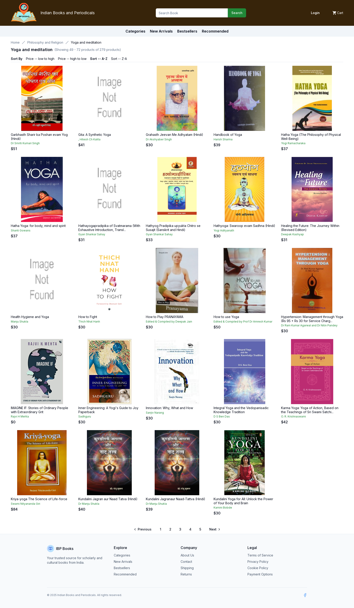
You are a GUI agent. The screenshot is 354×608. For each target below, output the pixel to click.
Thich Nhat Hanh (89, 321)
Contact (186, 561)
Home (15, 42)
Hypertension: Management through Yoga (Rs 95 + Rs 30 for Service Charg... (312, 319)
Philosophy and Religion (45, 42)
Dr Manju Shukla (88, 503)
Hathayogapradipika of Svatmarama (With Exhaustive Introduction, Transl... (109, 228)
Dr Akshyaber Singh (159, 139)
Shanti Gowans (20, 230)
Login (315, 13)
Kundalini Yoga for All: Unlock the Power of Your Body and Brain (243, 501)
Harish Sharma (223, 139)
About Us (187, 555)
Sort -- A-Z (98, 59)
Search (236, 13)
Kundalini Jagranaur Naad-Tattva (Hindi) (175, 499)
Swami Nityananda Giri (25, 503)
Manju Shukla (19, 321)
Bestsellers (122, 568)
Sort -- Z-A (119, 59)
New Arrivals (123, 561)
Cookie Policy (257, 568)
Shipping (187, 568)
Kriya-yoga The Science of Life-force (39, 499)
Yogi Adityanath (224, 230)
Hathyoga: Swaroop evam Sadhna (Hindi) (244, 226)
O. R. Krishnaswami (293, 416)
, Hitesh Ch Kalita (89, 139)
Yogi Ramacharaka (293, 143)
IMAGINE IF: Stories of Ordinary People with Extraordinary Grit (39, 410)
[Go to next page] (214, 529)
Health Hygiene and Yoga (30, 317)
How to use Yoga (226, 317)
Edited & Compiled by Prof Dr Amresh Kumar (243, 321)
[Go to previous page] (143, 529)
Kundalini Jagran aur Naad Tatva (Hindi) (107, 499)
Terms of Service (260, 555)
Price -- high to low (72, 59)
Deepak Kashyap (292, 234)
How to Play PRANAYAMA (164, 317)
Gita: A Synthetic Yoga (94, 135)
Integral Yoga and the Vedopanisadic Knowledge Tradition (241, 410)
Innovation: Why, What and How (169, 408)
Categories (135, 31)
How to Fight (87, 317)
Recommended (125, 574)
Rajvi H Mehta (20, 416)
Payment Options (260, 574)
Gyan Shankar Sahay (91, 234)
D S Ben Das (222, 416)
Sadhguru (84, 416)
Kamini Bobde (223, 507)
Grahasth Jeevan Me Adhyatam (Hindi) (174, 135)
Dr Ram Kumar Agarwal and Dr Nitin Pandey (309, 325)
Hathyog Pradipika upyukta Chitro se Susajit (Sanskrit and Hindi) (173, 228)
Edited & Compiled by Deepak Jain (169, 321)
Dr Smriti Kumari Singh (25, 143)
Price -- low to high (40, 59)
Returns (186, 574)
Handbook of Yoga (228, 135)
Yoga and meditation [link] (86, 42)
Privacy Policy (257, 561)
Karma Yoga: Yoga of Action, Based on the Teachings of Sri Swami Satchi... (309, 410)
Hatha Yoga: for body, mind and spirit (38, 226)
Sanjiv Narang (155, 412)
